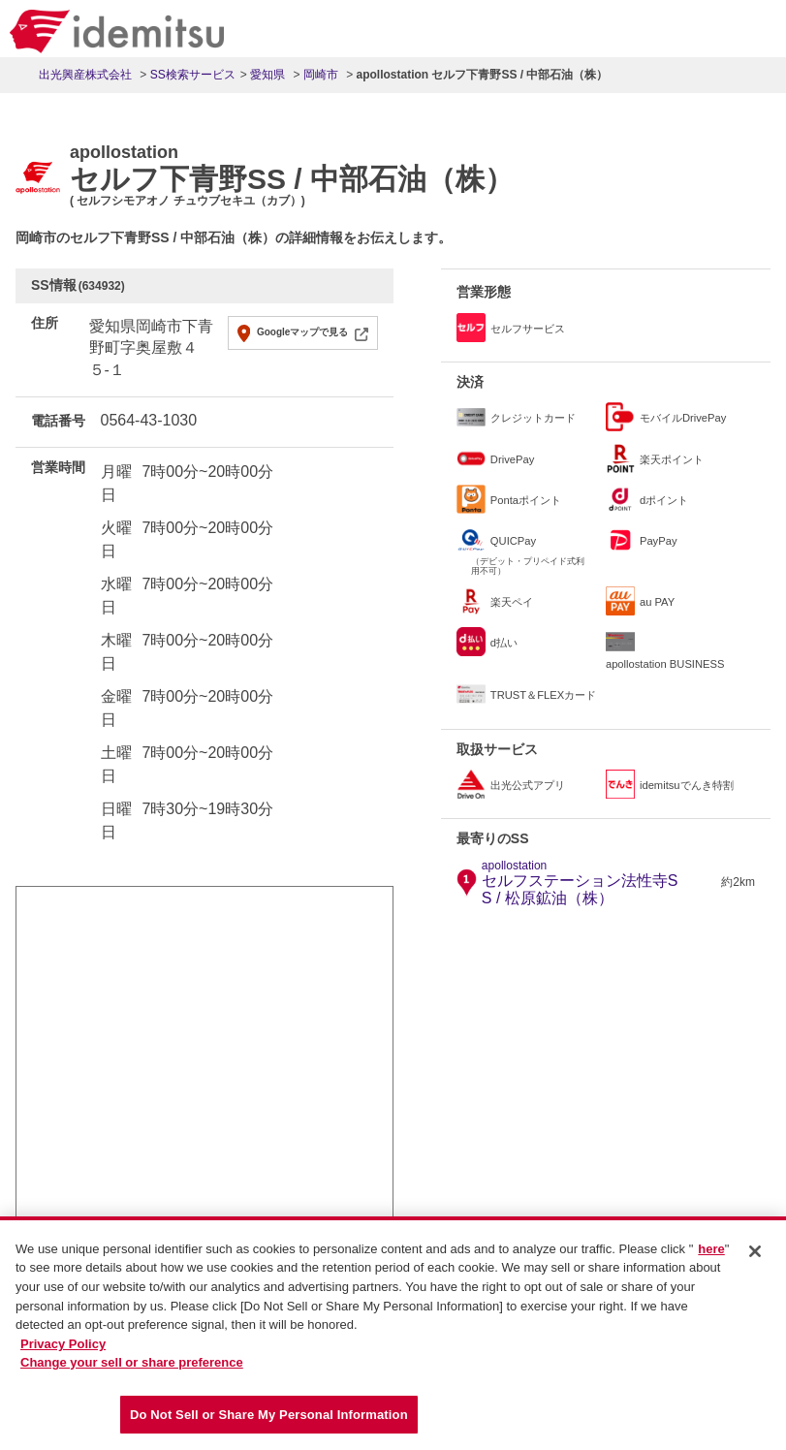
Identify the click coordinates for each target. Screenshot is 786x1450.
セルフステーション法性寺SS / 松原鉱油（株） (599, 883)
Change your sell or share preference (131, 1367)
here (711, 1253)
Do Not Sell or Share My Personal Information (269, 1419)
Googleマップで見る (302, 332)
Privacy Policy (63, 1348)
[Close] (755, 1256)
